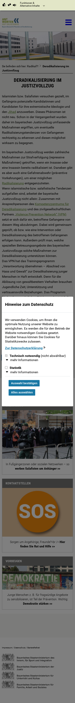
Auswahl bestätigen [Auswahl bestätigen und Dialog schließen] (24, 383)
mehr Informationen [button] (24, 360)
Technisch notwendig (35, 356)
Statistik (13, 368)
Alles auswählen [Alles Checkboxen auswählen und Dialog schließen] (22, 392)
